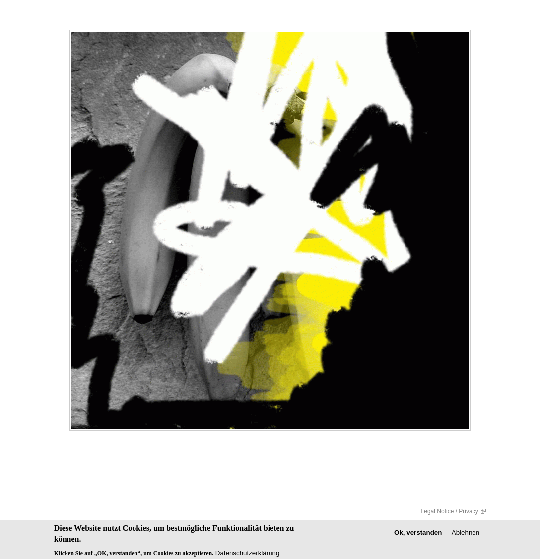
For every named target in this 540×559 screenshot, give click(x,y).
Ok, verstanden (418, 534)
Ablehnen (465, 534)
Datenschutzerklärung (247, 554)
